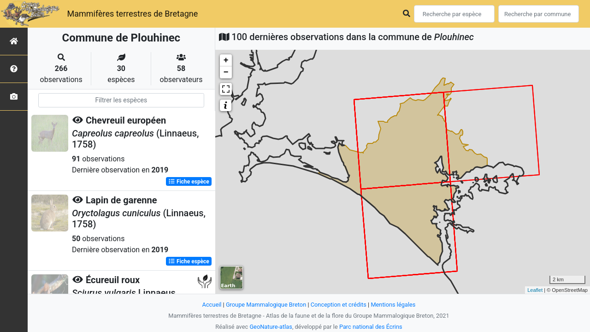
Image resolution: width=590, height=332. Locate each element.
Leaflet (535, 290)
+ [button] (226, 60)
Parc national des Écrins (370, 326)
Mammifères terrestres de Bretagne (132, 13)
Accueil (212, 304)
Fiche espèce (188, 181)
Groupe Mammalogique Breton (266, 304)
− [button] (226, 72)
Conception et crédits (338, 304)
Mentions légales (393, 304)
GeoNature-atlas (270, 326)
